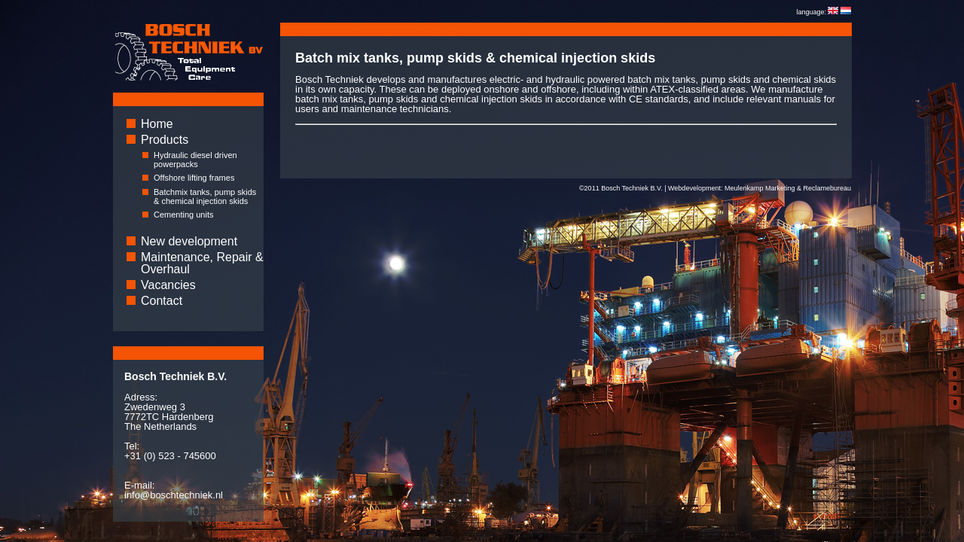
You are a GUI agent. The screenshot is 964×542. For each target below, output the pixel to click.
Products (164, 139)
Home (157, 123)
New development (189, 241)
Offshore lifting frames (194, 177)
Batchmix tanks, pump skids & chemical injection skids (205, 196)
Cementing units (184, 214)
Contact (161, 300)
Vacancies (168, 285)
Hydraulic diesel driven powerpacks (195, 160)
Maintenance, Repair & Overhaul (202, 263)
